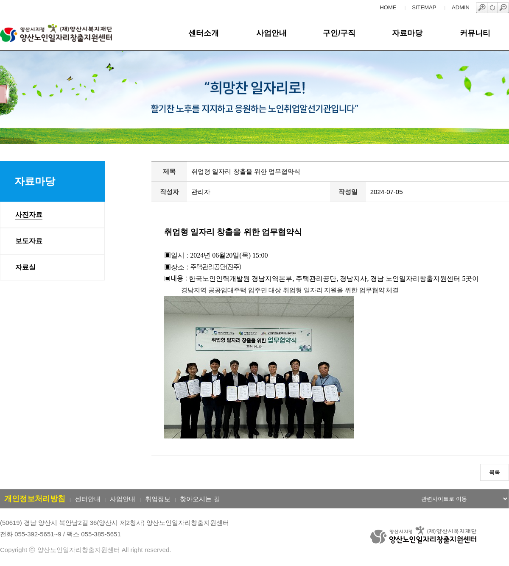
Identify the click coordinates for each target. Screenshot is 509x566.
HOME (388, 7)
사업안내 (271, 33)
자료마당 (407, 33)
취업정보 (158, 498)
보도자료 (28, 240)
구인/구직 (339, 33)
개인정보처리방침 (34, 498)
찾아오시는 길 (200, 498)
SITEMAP (424, 7)
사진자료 (28, 214)
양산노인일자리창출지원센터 (69, 33)
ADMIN (461, 7)
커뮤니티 (475, 33)
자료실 (25, 267)
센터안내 (88, 498)
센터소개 (203, 33)
